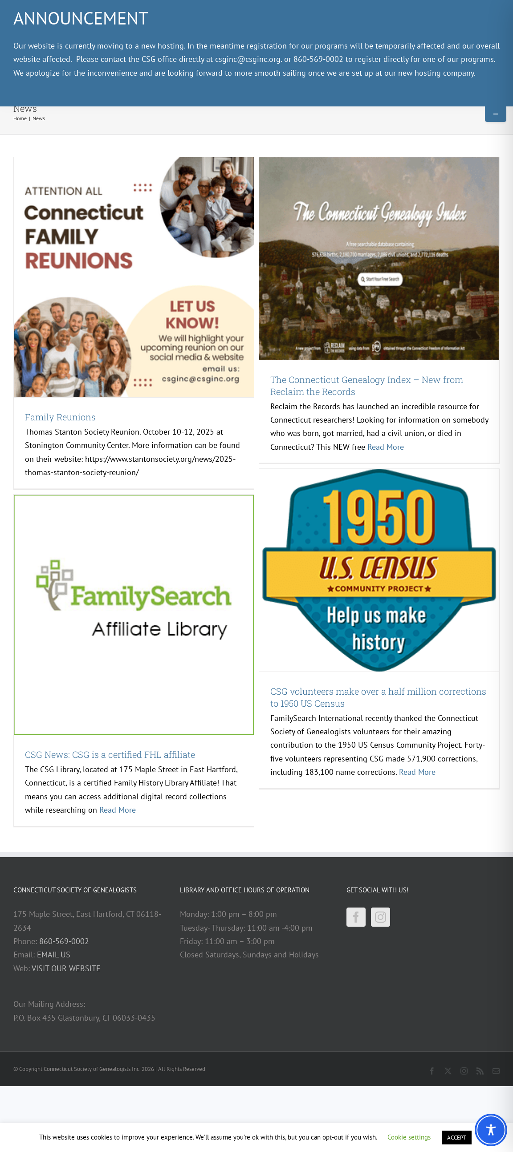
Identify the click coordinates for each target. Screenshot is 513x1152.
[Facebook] (356, 917)
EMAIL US (53, 954)
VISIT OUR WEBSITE (66, 968)
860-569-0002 (64, 941)
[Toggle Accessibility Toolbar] (491, 1130)
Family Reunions (60, 417)
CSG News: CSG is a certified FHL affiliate (110, 754)
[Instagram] (380, 917)
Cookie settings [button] (409, 1137)
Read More (385, 447)
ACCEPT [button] (456, 1137)
